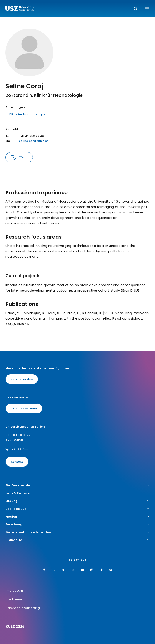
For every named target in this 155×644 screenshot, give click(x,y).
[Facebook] (44, 570)
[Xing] (63, 570)
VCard (22, 157)
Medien (77, 517)
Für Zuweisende (77, 485)
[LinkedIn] (73, 570)
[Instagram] (91, 570)
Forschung (77, 524)
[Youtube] (82, 570)
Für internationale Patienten (77, 532)
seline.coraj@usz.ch (34, 141)
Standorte (77, 540)
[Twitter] (53, 570)
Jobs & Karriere (77, 493)
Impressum (14, 590)
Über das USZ (77, 509)
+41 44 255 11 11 (23, 449)
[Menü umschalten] (147, 8)
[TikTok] (101, 570)
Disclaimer (13, 599)
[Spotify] (110, 570)
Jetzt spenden (22, 379)
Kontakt (17, 462)
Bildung (77, 501)
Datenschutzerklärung (22, 608)
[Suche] (135, 9)
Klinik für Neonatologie (27, 114)
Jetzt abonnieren (24, 408)
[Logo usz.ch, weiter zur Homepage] (19, 9)
